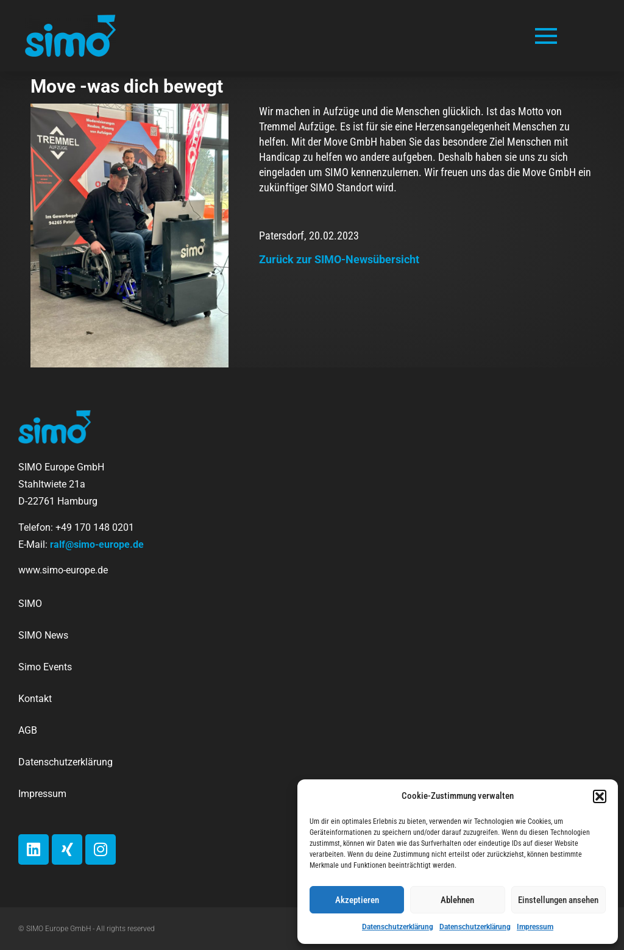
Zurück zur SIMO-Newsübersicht (339, 259)
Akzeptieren (357, 900)
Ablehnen (457, 900)
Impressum (535, 927)
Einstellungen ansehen (558, 900)
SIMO (30, 603)
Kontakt (35, 698)
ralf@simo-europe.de (97, 544)
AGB (27, 730)
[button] (600, 796)
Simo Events (45, 667)
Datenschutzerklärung (397, 927)
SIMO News (43, 635)
